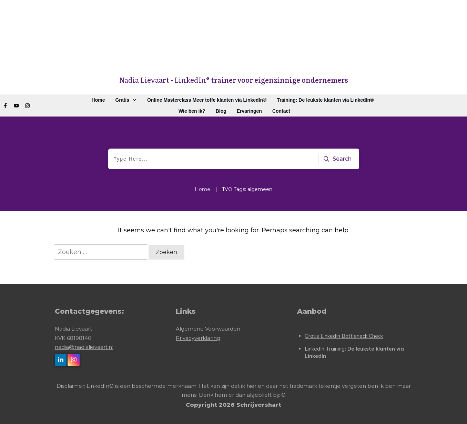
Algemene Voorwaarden (208, 328)
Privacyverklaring (198, 338)
